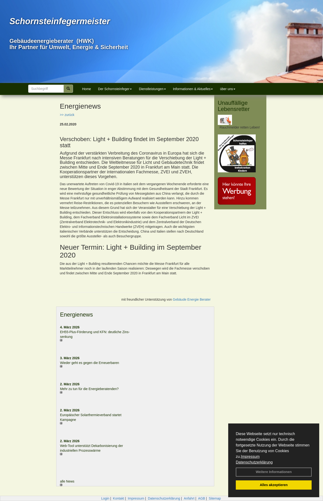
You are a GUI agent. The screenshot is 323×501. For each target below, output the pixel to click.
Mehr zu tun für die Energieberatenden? (89, 389)
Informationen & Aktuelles (193, 89)
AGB (201, 498)
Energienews (76, 314)
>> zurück (67, 115)
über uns (227, 89)
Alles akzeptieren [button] (274, 485)
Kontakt (118, 498)
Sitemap (215, 498)
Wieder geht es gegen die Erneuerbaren (89, 363)
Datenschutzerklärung (254, 462)
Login (105, 498)
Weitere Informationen (274, 472)
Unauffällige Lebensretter (234, 106)
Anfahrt (189, 498)
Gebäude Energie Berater (192, 299)
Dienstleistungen (152, 89)
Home (86, 89)
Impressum (250, 457)
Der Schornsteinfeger (115, 89)
